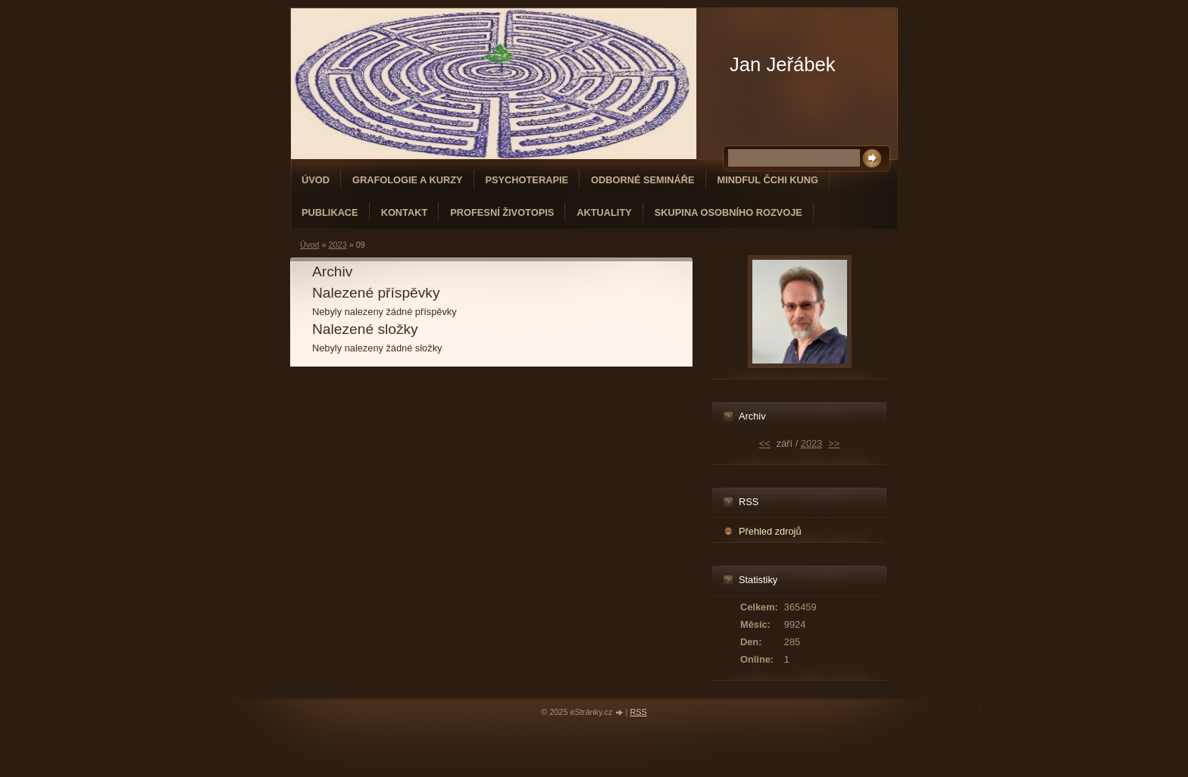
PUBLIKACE (330, 212)
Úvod (316, 180)
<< (765, 443)
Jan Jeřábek (782, 64)
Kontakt (404, 212)
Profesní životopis (502, 212)
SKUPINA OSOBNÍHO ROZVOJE (728, 212)
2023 (337, 244)
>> (833, 443)
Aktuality (604, 212)
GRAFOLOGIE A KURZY (407, 180)
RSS (638, 711)
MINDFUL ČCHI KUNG (767, 180)
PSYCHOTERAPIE (527, 180)
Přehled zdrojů (770, 531)
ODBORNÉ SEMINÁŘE (643, 180)
